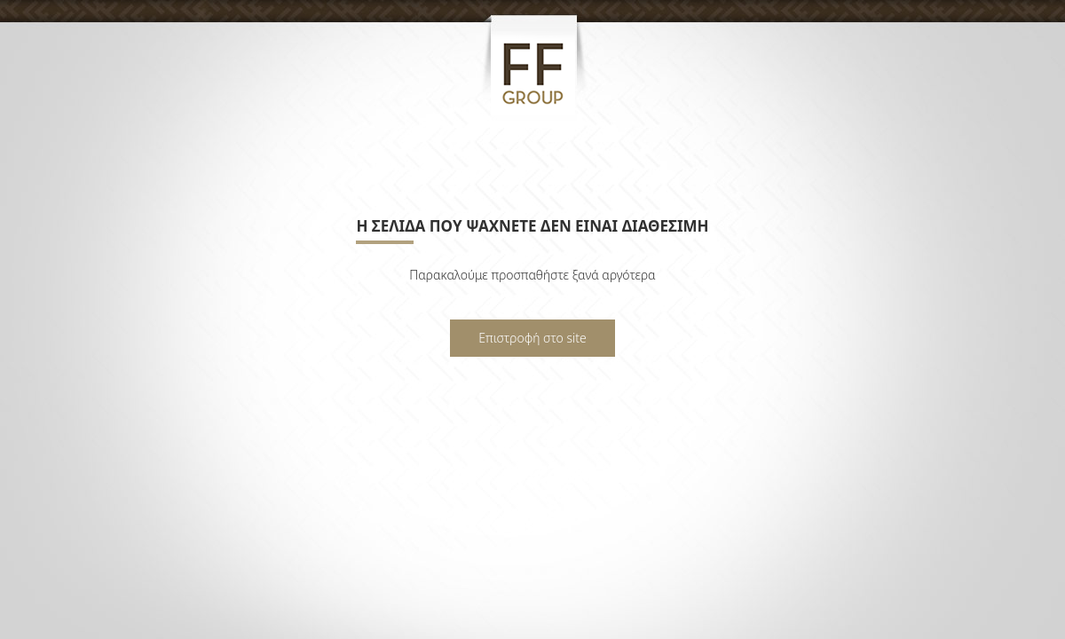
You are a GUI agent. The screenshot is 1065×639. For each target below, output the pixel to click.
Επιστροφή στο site (532, 337)
